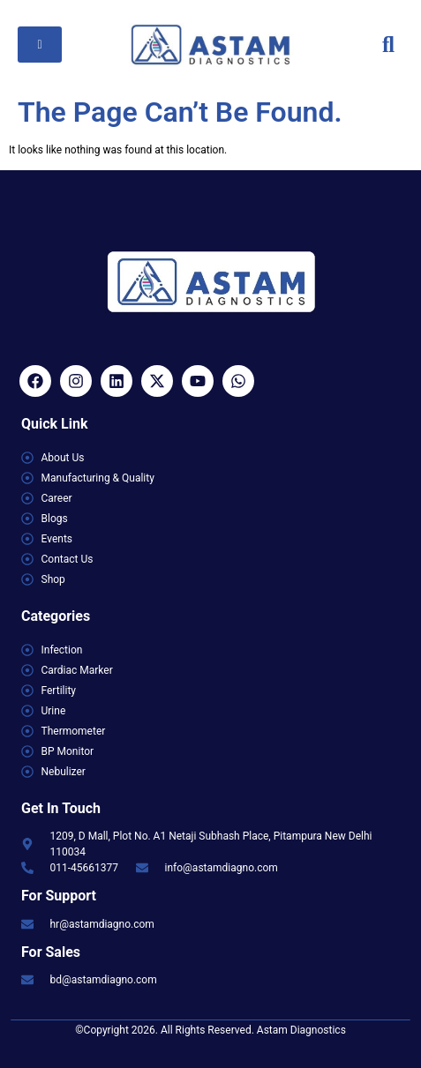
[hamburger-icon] (40, 44)
